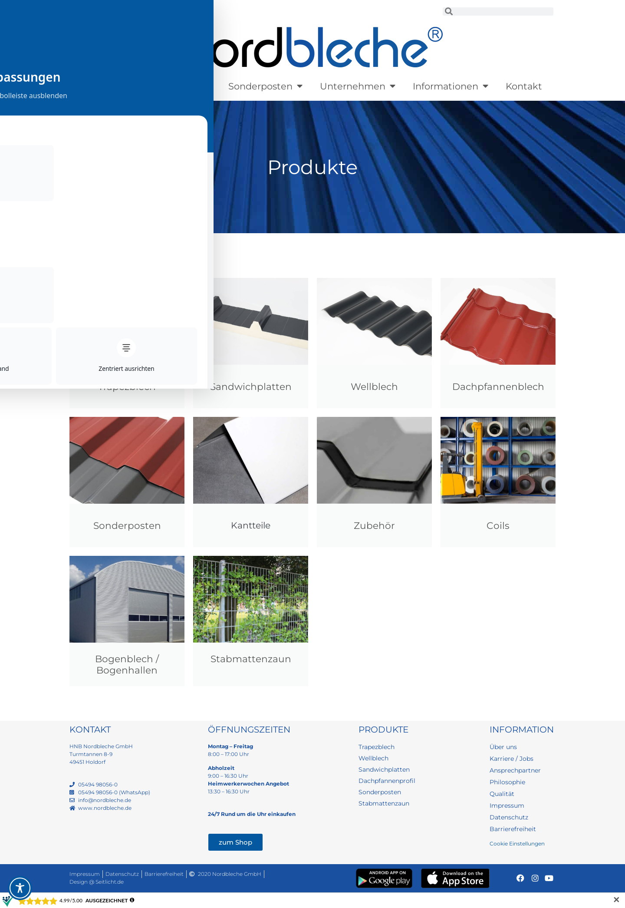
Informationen (450, 86)
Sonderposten (265, 86)
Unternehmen (357, 86)
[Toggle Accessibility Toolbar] (20, 888)
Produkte (109, 86)
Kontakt (524, 86)
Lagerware (182, 86)
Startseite (84, 242)
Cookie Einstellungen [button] (517, 843)
